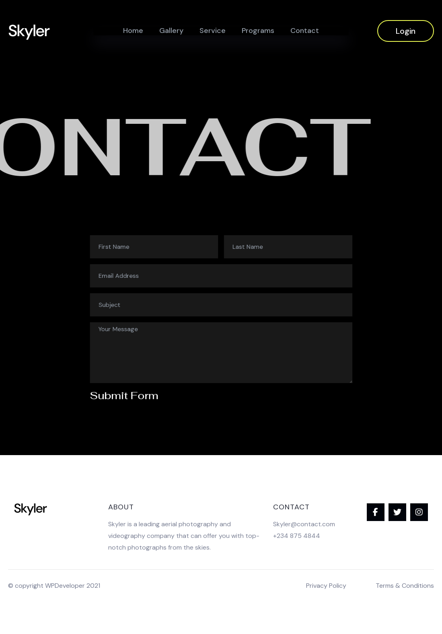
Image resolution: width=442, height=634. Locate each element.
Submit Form (145, 377)
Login (405, 31)
